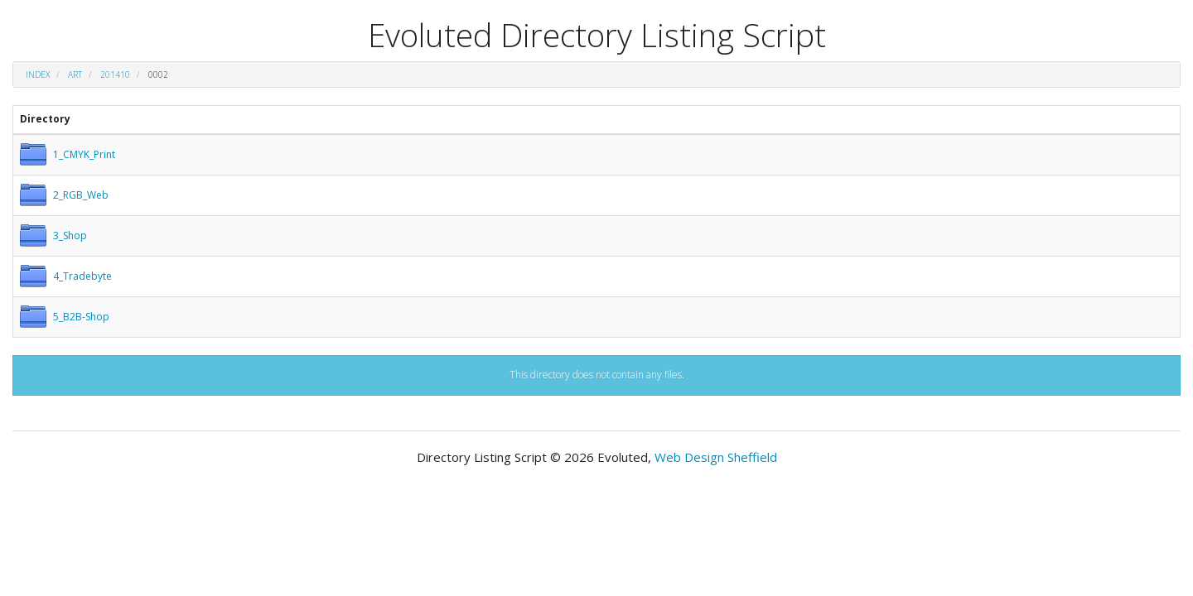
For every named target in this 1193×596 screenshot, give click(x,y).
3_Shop (70, 235)
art (75, 74)
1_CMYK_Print (84, 154)
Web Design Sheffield (715, 457)
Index (38, 74)
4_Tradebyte (82, 276)
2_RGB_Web (81, 195)
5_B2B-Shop (81, 317)
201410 (115, 74)
